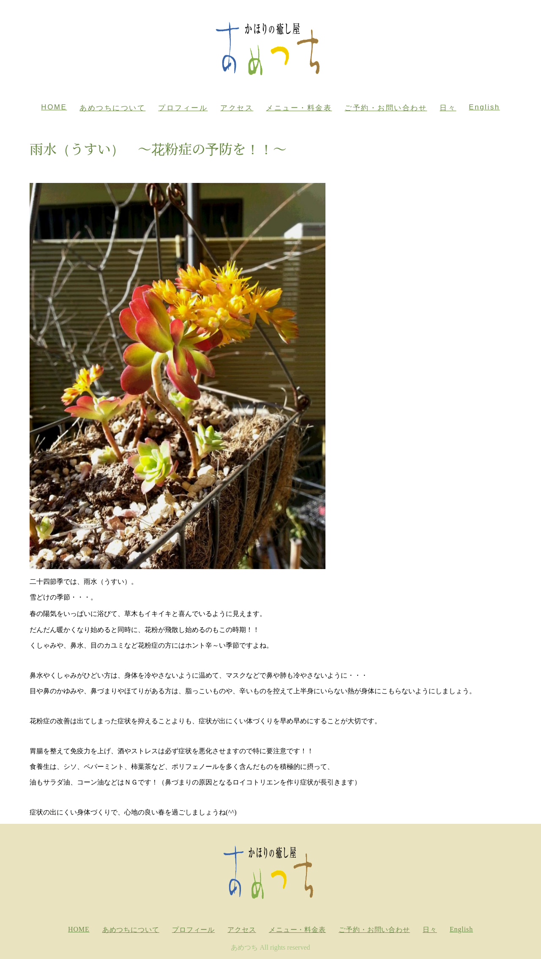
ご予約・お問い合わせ (385, 108)
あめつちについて (112, 108)
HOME (54, 107)
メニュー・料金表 (299, 108)
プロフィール (183, 108)
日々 (448, 108)
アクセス (236, 108)
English (484, 107)
